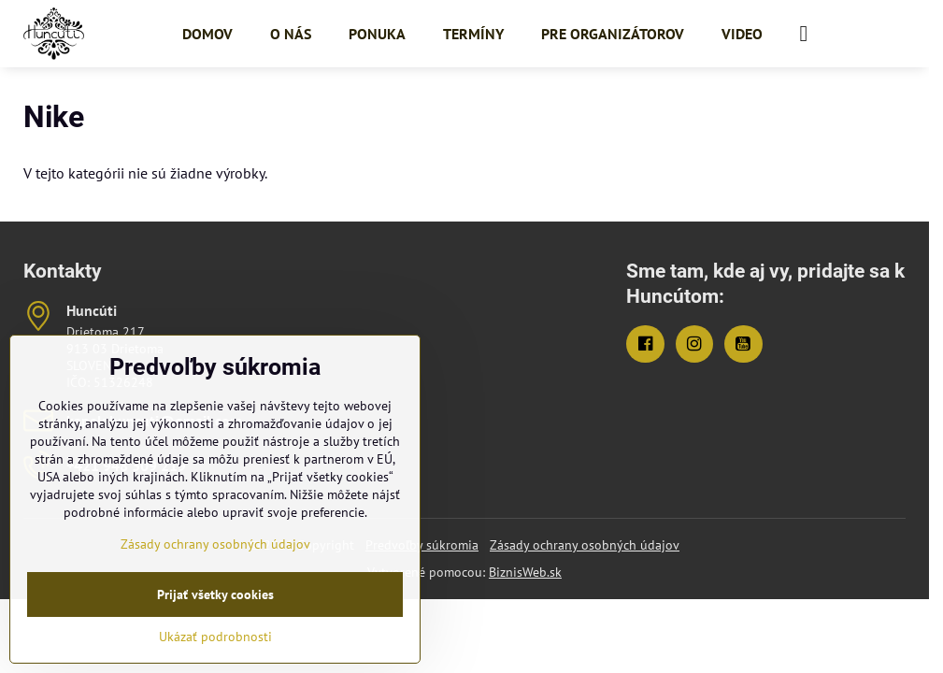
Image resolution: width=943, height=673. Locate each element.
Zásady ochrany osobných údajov (584, 545)
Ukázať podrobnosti (215, 636)
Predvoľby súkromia (422, 545)
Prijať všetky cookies (215, 594)
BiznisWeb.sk (525, 572)
